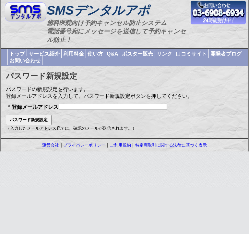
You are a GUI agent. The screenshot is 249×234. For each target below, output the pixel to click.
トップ (17, 54)
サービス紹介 (44, 54)
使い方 (95, 54)
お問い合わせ (25, 60)
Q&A (112, 54)
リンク (164, 54)
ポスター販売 (137, 54)
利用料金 (73, 54)
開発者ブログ (226, 54)
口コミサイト (191, 54)
